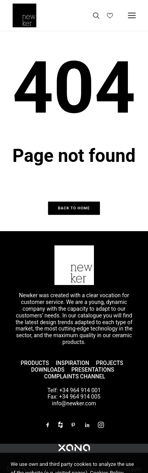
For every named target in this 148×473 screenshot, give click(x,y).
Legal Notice (22, 469)
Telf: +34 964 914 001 (74, 390)
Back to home (74, 208)
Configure (129, 469)
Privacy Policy (59, 469)
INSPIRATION (72, 363)
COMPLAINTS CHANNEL (74, 376)
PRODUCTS (35, 363)
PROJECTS (109, 363)
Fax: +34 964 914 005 (74, 396)
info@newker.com (74, 403)
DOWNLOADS (48, 370)
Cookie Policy (96, 469)
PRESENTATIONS (93, 370)
